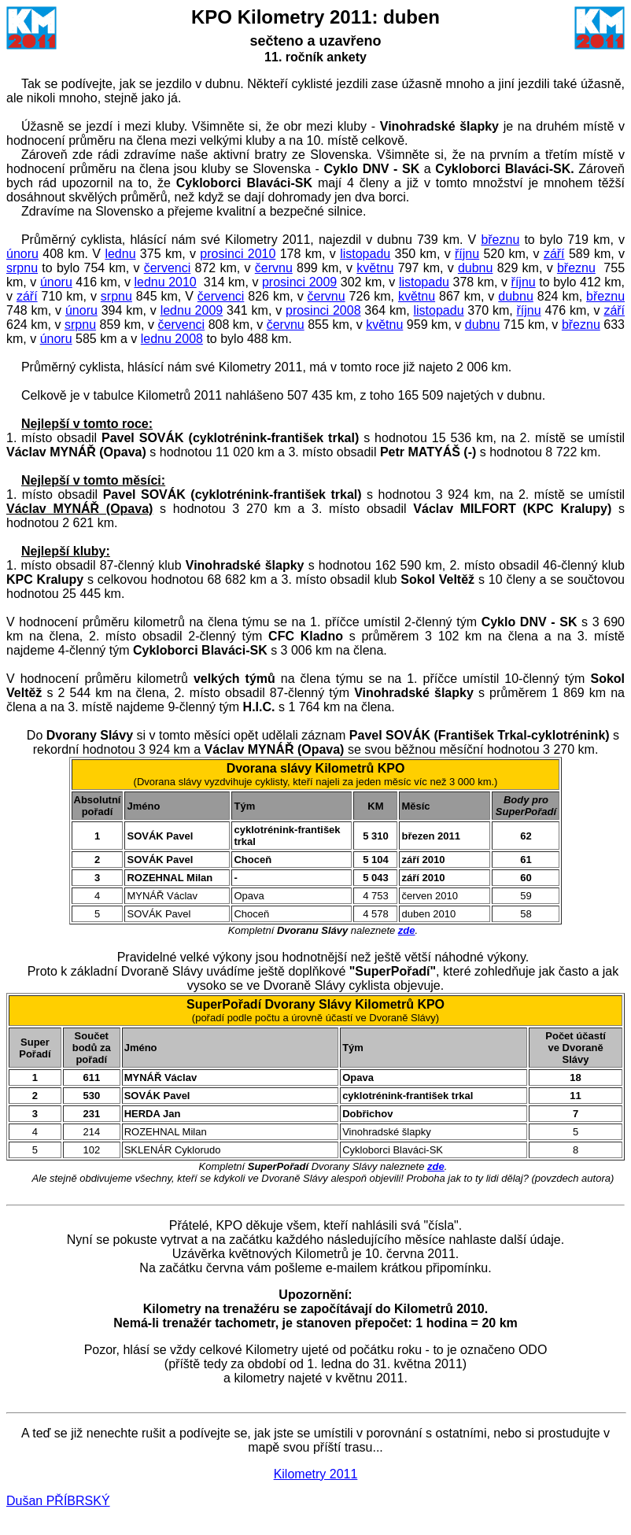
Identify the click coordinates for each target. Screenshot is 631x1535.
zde (406, 930)
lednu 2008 (172, 338)
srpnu (22, 268)
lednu (120, 253)
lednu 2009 (192, 310)
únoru (22, 253)
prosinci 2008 (323, 310)
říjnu (467, 253)
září (554, 253)
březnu (500, 239)
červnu (274, 268)
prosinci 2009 (299, 282)
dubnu (475, 268)
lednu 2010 (165, 282)
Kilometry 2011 (316, 1474)
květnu (374, 268)
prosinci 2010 (237, 253)
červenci (167, 268)
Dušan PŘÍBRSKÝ (58, 1500)
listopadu (365, 253)
